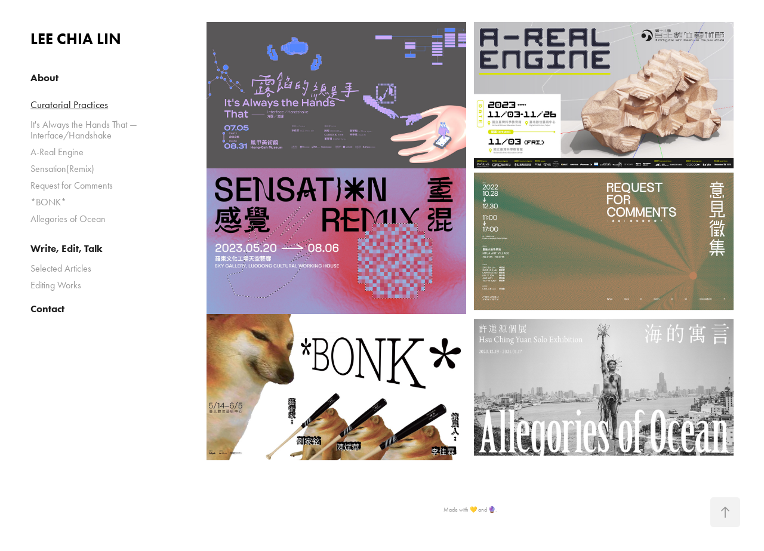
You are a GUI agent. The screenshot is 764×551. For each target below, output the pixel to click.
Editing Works (55, 285)
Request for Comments (71, 185)
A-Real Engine (57, 152)
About (44, 78)
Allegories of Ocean (68, 218)
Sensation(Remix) (62, 168)
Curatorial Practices (69, 104)
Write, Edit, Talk (66, 248)
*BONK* (48, 202)
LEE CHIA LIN (75, 38)
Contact (47, 309)
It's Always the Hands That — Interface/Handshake (83, 130)
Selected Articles (60, 268)
